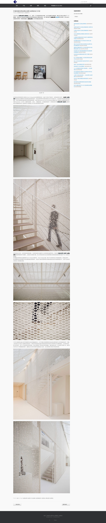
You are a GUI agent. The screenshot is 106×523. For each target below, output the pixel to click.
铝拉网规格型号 (38, 498)
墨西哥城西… (66, 504)
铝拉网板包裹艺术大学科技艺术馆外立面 (82, 40)
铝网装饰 (51, 498)
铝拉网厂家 (27, 12)
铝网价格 (43, 498)
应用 (31, 5)
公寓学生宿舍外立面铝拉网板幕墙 (81, 30)
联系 (38, 5)
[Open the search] (90, 6)
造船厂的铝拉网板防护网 (79, 64)
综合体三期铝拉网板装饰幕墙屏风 (81, 78)
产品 (24, 5)
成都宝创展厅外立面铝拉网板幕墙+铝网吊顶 (83, 27)
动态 (45, 5)
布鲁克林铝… (17, 504)
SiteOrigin (52, 520)
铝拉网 (64, 97)
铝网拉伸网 (30, 18)
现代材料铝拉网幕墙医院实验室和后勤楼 (82, 81)
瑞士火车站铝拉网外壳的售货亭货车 (81, 61)
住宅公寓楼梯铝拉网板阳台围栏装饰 (81, 33)
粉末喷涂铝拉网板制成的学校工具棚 (81, 54)
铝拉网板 (33, 498)
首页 (17, 5)
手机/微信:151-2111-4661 (56, 5)
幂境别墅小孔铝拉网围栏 (79, 66)
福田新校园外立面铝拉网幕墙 (80, 23)
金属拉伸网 (53, 17)
